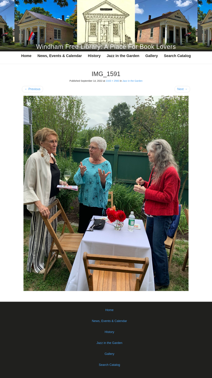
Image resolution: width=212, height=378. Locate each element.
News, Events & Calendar (60, 56)
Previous (32, 89)
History (94, 56)
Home (26, 56)
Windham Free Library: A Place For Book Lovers (106, 46)
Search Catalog (177, 56)
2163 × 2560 (112, 80)
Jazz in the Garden (123, 56)
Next (182, 89)
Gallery (151, 56)
